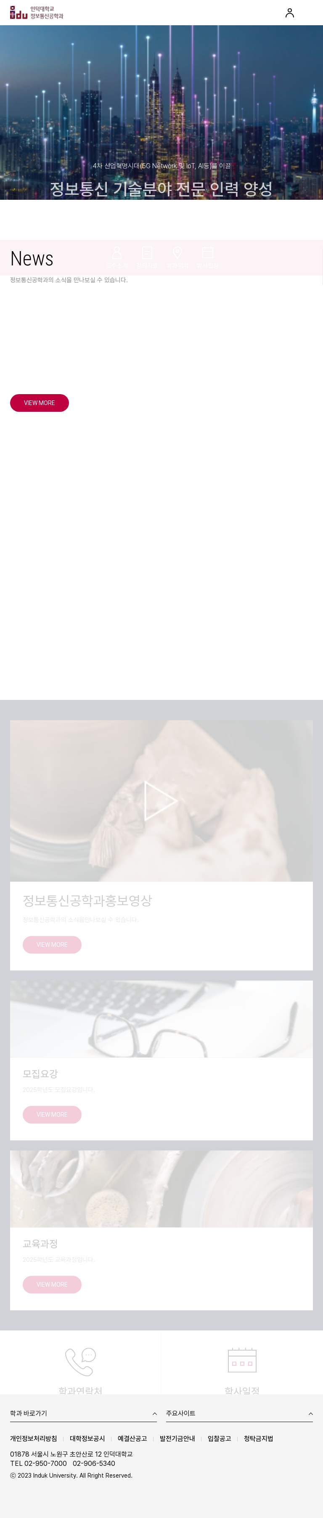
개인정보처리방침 (33, 1439)
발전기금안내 (177, 1439)
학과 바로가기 (28, 1413)
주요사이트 (181, 1413)
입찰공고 (219, 1439)
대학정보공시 (87, 1439)
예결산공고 (132, 1439)
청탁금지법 (258, 1439)
